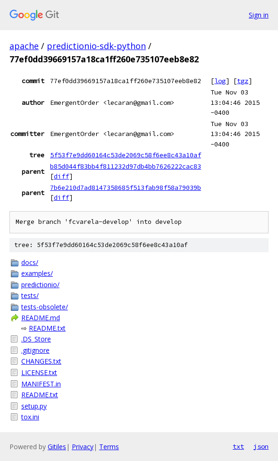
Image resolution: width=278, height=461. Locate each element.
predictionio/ (40, 284)
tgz (242, 81)
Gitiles (57, 446)
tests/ (30, 295)
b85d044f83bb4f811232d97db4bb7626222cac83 (125, 166)
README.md (40, 317)
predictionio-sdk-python (96, 45)
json (261, 446)
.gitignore (35, 350)
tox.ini (30, 416)
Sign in (259, 14)
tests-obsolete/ (44, 306)
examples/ (37, 273)
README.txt (47, 328)
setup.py (34, 405)
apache (24, 45)
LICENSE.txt (39, 372)
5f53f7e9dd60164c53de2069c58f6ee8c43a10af (125, 155)
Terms (109, 446)
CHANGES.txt (41, 361)
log (220, 81)
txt (238, 446)
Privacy (82, 446)
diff (61, 176)
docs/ (29, 262)
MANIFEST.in (41, 383)
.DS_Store (36, 338)
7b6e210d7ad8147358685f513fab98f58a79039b (125, 187)
